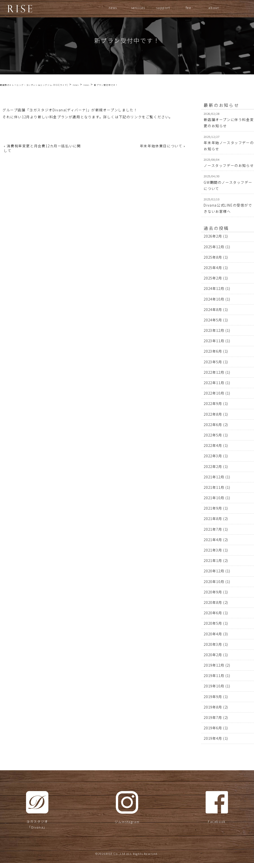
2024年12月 (214, 288)
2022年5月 (213, 434)
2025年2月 (213, 278)
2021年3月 (213, 550)
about (213, 7)
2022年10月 (214, 393)
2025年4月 (213, 267)
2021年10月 (214, 497)
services (138, 7)
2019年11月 (214, 675)
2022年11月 (214, 382)
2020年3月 (213, 644)
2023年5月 (213, 361)
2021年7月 (213, 529)
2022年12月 (214, 372)
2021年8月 (213, 518)
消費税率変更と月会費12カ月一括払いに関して (42, 148)
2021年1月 (213, 560)
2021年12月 (214, 476)
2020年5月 (213, 623)
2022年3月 (213, 455)
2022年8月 (213, 414)
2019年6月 (213, 727)
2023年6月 (213, 351)
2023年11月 (214, 340)
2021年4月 (213, 539)
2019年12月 (214, 665)
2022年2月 (213, 466)
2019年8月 (213, 707)
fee (188, 7)
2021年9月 (213, 508)
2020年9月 (213, 591)
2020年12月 (214, 570)
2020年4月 (213, 633)
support (163, 7)
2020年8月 (213, 602)
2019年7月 (213, 717)
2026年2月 (213, 236)
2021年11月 (214, 487)
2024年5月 (213, 319)
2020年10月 (214, 581)
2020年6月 (213, 612)
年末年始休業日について (161, 145)
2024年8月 (213, 309)
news (113, 7)
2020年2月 (213, 654)
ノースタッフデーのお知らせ (229, 165)
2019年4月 (213, 738)
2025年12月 (214, 246)
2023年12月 (214, 330)
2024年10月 (214, 299)
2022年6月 (213, 424)
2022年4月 (213, 445)
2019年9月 (213, 696)
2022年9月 (213, 403)
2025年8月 (213, 257)
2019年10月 (214, 685)
